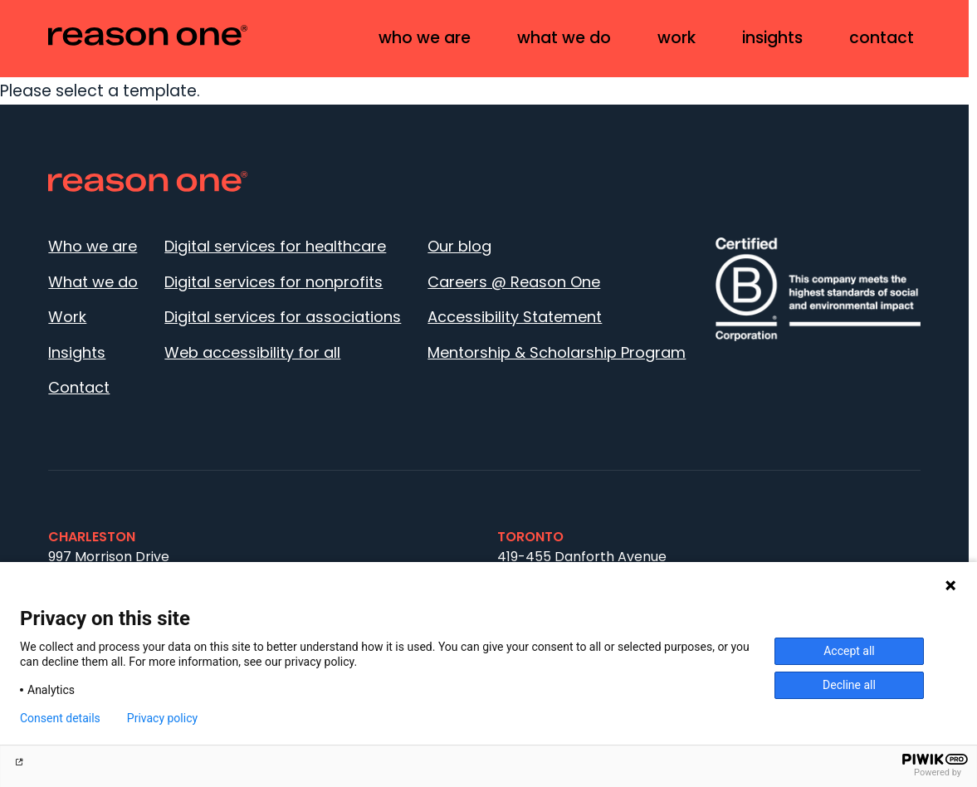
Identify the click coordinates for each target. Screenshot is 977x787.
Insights (772, 38)
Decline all (849, 685)
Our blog (459, 246)
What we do (564, 38)
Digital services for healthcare (275, 246)
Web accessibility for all (252, 352)
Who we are (425, 38)
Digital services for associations (282, 316)
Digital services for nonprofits (273, 281)
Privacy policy (162, 718)
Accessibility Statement (514, 316)
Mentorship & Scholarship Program (556, 352)
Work (676, 38)
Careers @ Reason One (513, 281)
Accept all (849, 650)
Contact (881, 38)
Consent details (60, 718)
